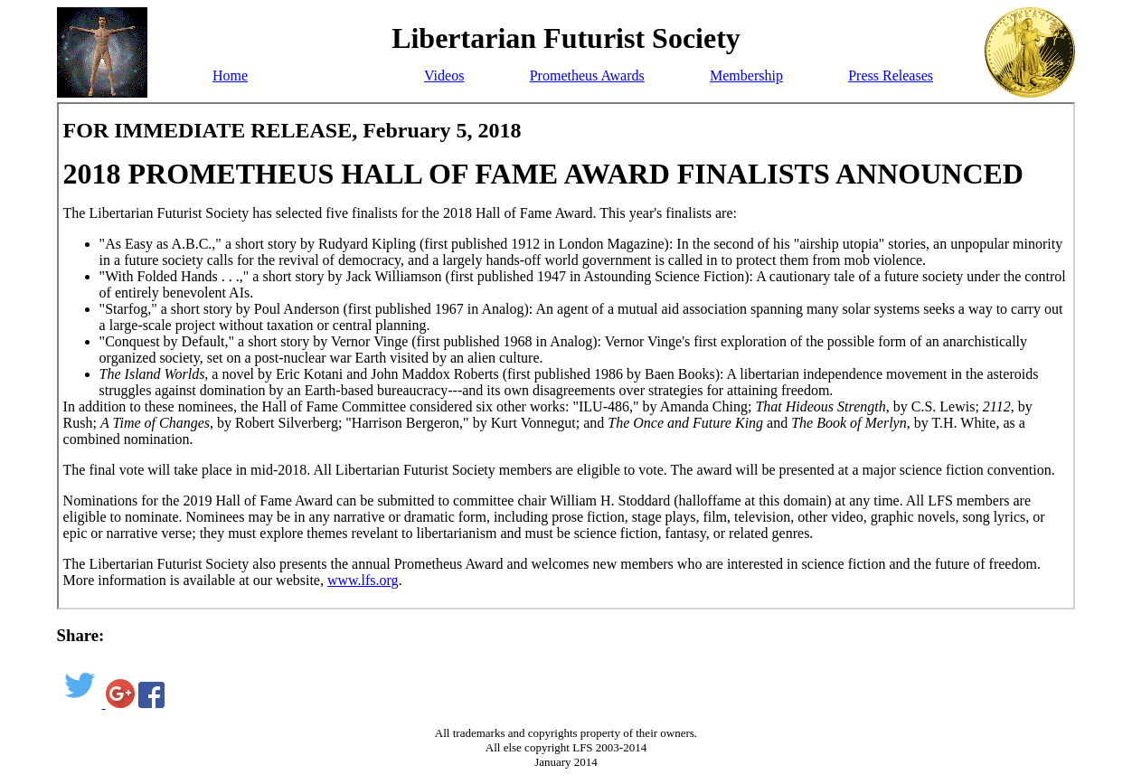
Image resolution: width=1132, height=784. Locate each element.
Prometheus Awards (587, 75)
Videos (444, 75)
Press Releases (890, 75)
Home (230, 75)
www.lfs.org (363, 580)
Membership (746, 75)
